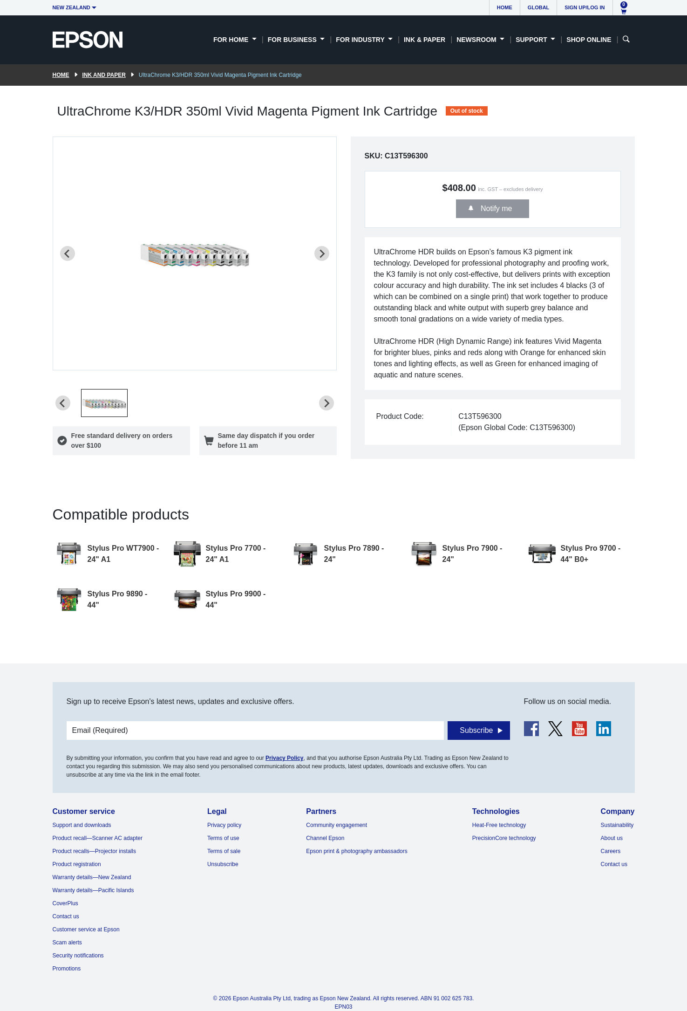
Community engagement (336, 825)
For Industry (361, 39)
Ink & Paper (424, 39)
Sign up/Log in (585, 7)
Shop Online (588, 39)
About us (612, 838)
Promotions (67, 968)
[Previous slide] (67, 253)
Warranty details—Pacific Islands (93, 890)
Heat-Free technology (499, 825)
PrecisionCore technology (504, 838)
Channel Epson (325, 838)
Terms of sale (223, 851)
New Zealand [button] (71, 7)
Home (504, 7)
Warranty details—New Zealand (92, 877)
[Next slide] (321, 253)
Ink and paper (104, 75)
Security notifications (78, 955)
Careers (611, 851)
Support (532, 39)
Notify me (495, 208)
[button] (104, 403)
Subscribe (476, 730)
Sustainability (617, 825)
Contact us (66, 916)
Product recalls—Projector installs (94, 851)
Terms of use (223, 838)
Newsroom (477, 39)
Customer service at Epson (86, 929)
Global (538, 7)
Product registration (77, 864)
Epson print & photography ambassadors (356, 851)
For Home (231, 39)
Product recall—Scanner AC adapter (98, 838)
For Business (293, 39)
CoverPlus (65, 903)
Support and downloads (82, 825)
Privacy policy (224, 825)
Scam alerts (67, 942)
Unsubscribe (222, 864)
